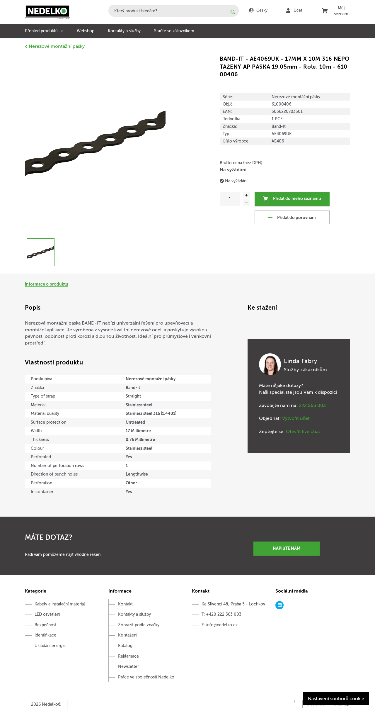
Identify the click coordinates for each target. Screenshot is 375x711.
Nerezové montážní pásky (55, 46)
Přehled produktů (41, 31)
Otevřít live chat (303, 431)
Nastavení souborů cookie (336, 698)
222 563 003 (312, 405)
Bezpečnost (46, 625)
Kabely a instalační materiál (60, 604)
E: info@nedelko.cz (220, 625)
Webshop (85, 31)
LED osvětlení (47, 614)
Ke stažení (127, 635)
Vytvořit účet (296, 418)
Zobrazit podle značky (138, 625)
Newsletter (128, 666)
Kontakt (125, 604)
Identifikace (45, 635)
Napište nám (286, 548)
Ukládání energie (50, 646)
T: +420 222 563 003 (221, 614)
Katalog (125, 646)
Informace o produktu (46, 284)
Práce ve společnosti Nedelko (146, 677)
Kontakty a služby (124, 31)
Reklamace (128, 656)
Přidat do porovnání (291, 217)
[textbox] (173, 11)
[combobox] (173, 11)
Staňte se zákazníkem (174, 31)
